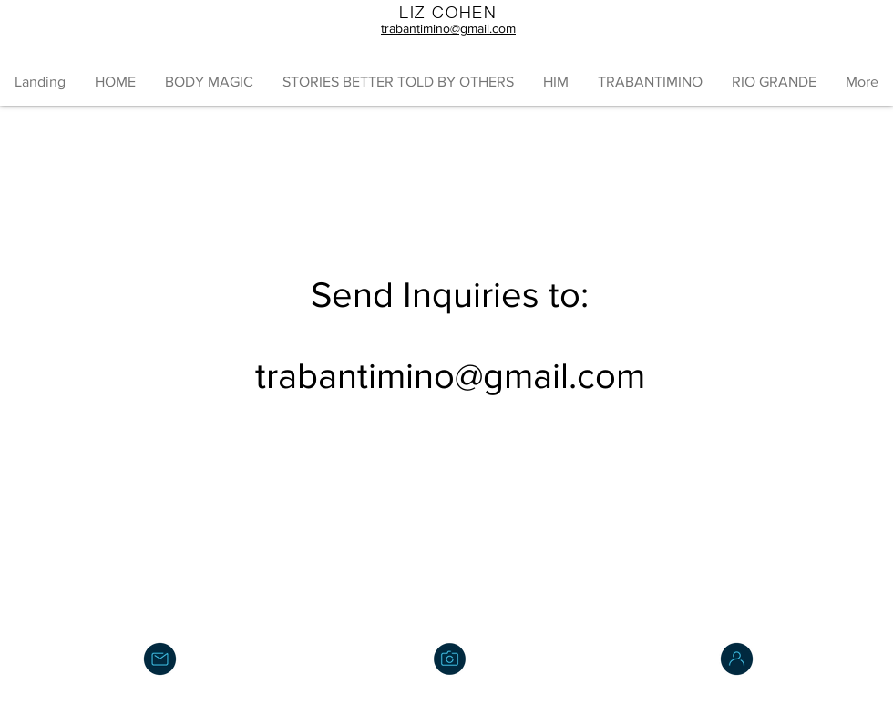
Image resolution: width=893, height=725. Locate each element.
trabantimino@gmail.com (450, 375)
